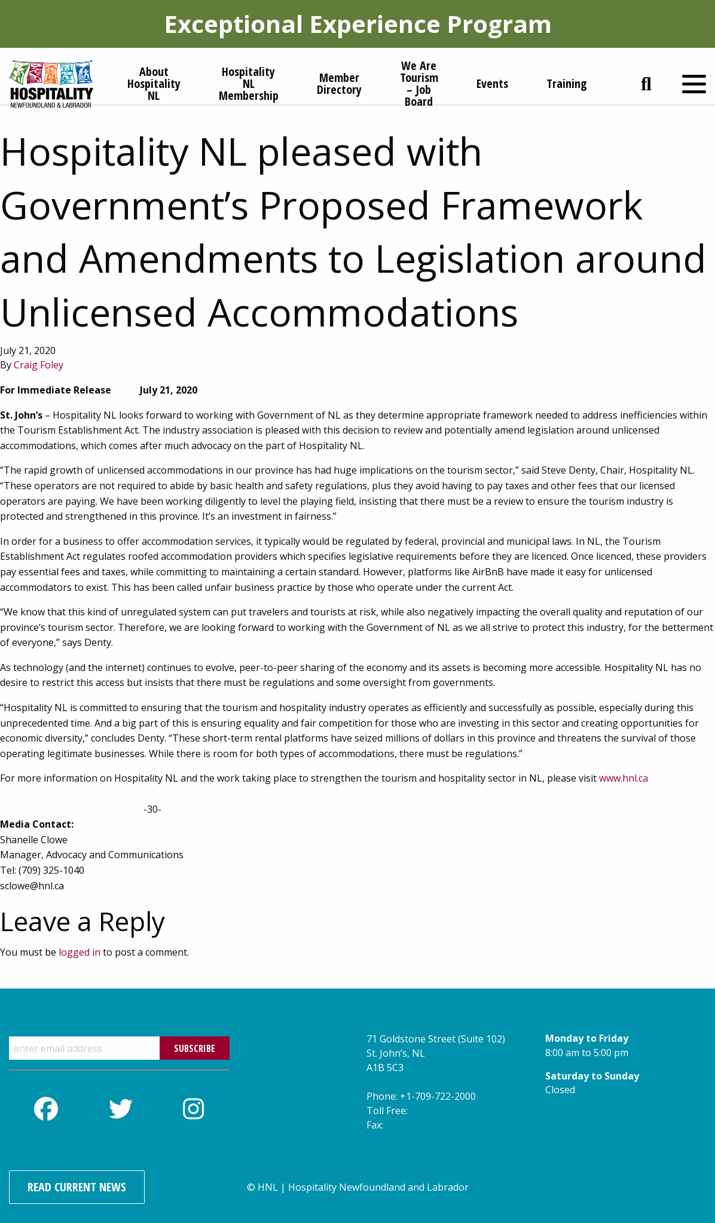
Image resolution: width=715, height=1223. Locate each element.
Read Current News (77, 1187)
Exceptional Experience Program (358, 23)
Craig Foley (38, 364)
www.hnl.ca (623, 778)
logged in (79, 952)
